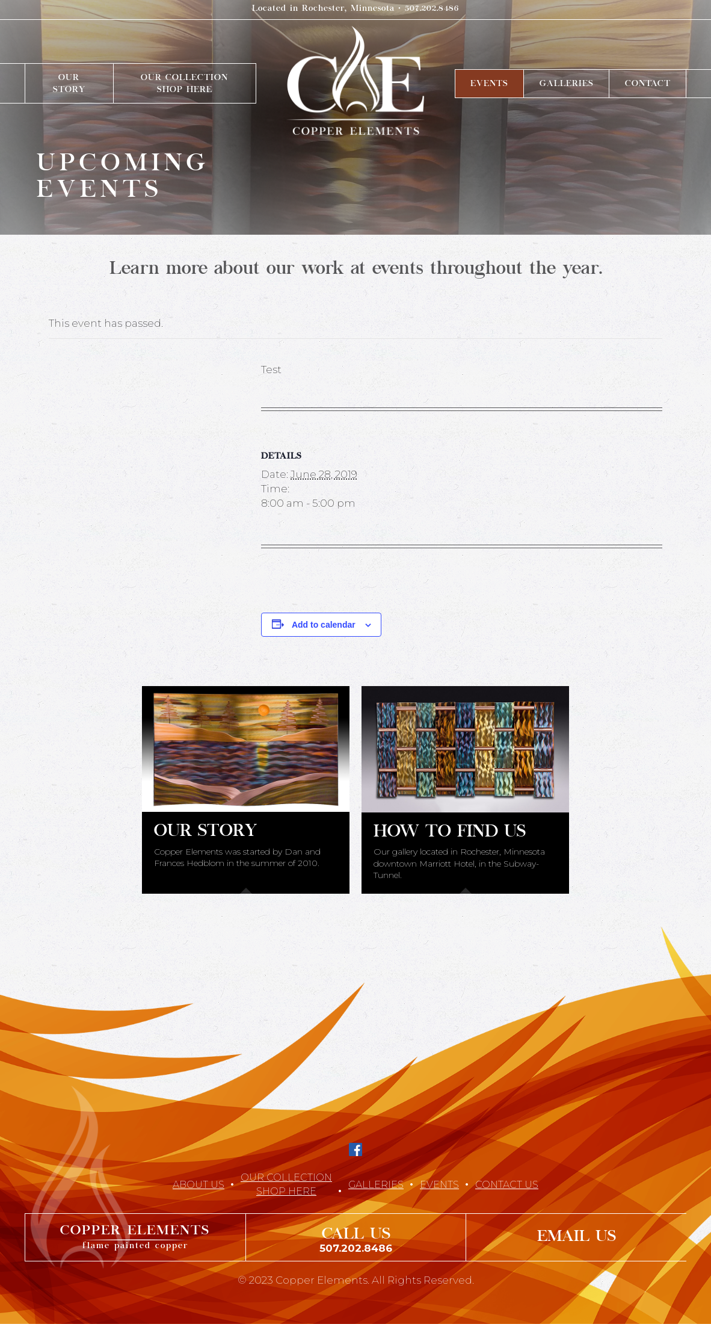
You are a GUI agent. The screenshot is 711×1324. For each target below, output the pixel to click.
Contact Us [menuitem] (506, 1184)
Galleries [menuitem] (567, 84)
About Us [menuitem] (198, 1184)
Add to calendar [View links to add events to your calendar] (324, 625)
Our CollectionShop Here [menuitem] (184, 84)
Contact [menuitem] (648, 84)
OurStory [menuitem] (69, 84)
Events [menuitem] (489, 84)
